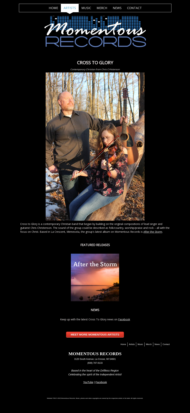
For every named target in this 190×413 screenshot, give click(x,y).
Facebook (124, 319)
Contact (134, 8)
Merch (102, 8)
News (117, 8)
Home (53, 8)
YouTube (88, 382)
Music (86, 8)
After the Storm (152, 231)
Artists (70, 8)
